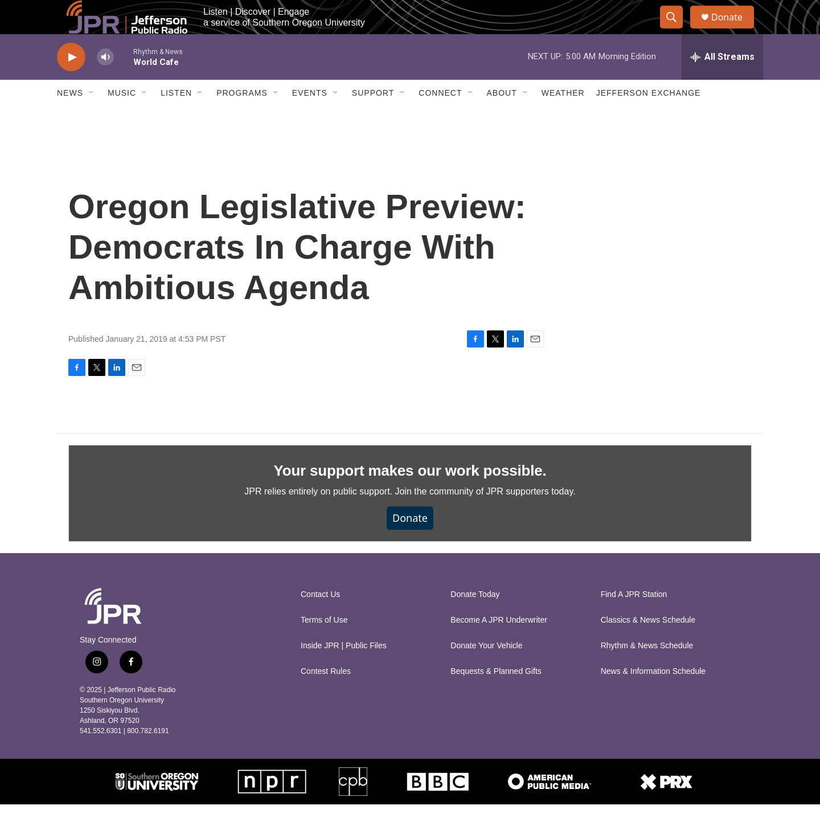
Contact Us (320, 620)
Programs (242, 118)
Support (373, 118)
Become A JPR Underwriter (498, 645)
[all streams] (722, 82)
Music (122, 118)
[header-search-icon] (676, 30)
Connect (440, 118)
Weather (563, 118)
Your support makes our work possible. (410, 496)
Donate (734, 30)
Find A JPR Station (634, 620)
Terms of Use (324, 645)
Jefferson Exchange (648, 118)
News (70, 118)
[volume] (105, 83)
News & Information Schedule (653, 697)
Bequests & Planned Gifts (496, 697)
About (502, 118)
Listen (176, 118)
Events (309, 118)
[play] (71, 82)
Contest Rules (326, 697)
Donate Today (474, 620)
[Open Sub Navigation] (91, 118)
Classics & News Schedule (648, 645)
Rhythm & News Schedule (647, 671)
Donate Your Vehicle (486, 671)
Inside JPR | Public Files (344, 671)
